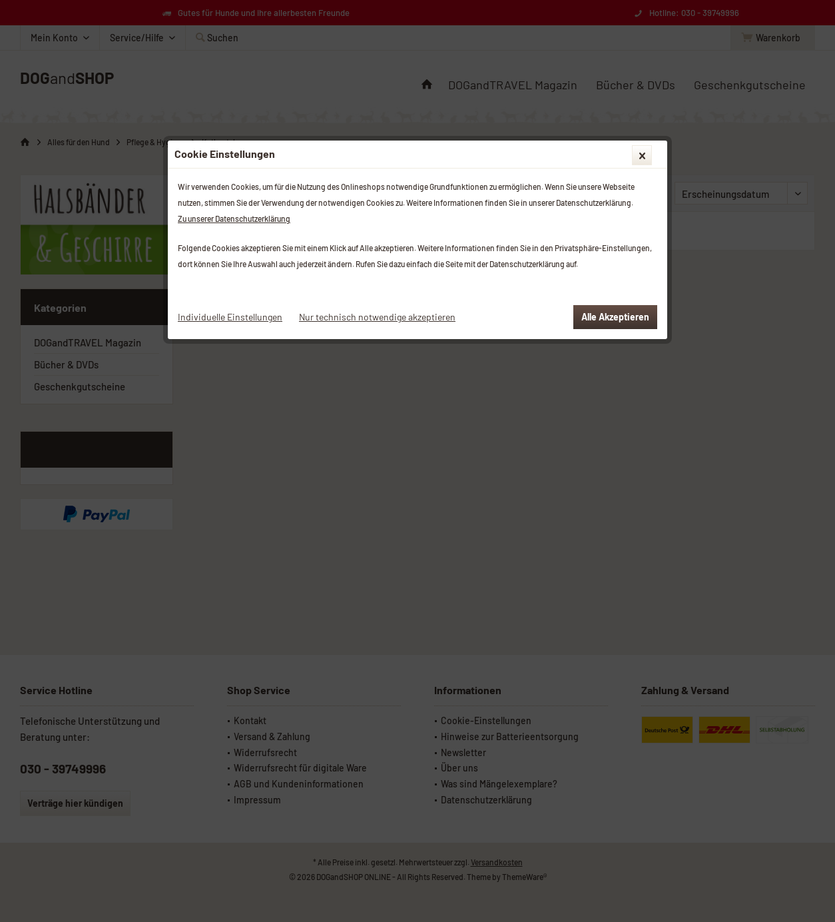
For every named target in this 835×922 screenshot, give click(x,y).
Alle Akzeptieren (615, 316)
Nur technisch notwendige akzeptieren (377, 316)
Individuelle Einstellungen (230, 316)
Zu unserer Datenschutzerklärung (234, 218)
